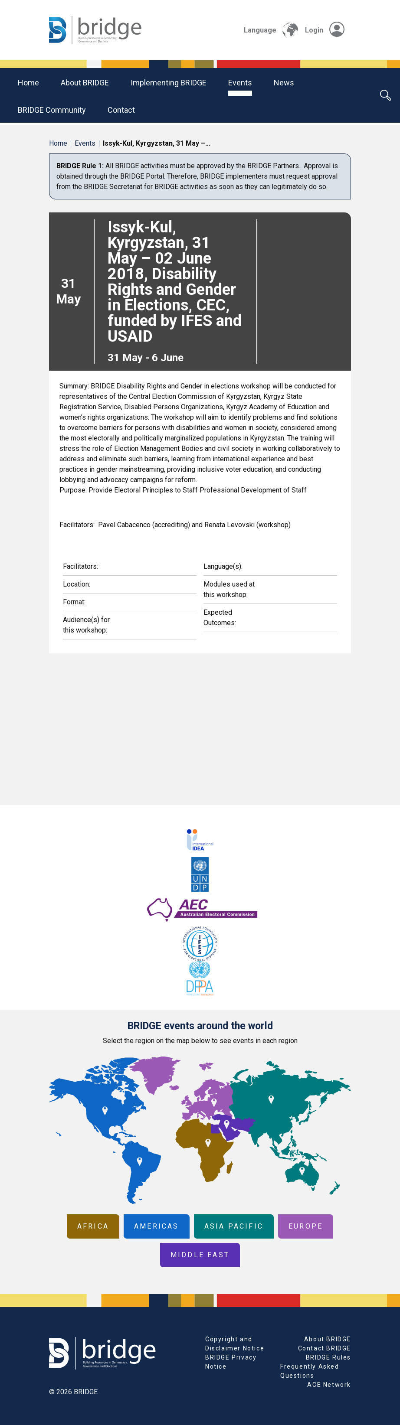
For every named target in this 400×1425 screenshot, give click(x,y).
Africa (93, 1226)
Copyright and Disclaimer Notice (234, 1344)
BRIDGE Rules (328, 1357)
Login (324, 30)
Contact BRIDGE (324, 1348)
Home (28, 82)
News (284, 82)
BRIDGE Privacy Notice (230, 1362)
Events (240, 82)
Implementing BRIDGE (169, 82)
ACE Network (329, 1384)
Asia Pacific (233, 1226)
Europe (306, 1226)
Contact (121, 109)
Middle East (200, 1255)
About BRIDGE (85, 82)
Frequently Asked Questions (309, 1371)
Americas (156, 1226)
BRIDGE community (52, 109)
